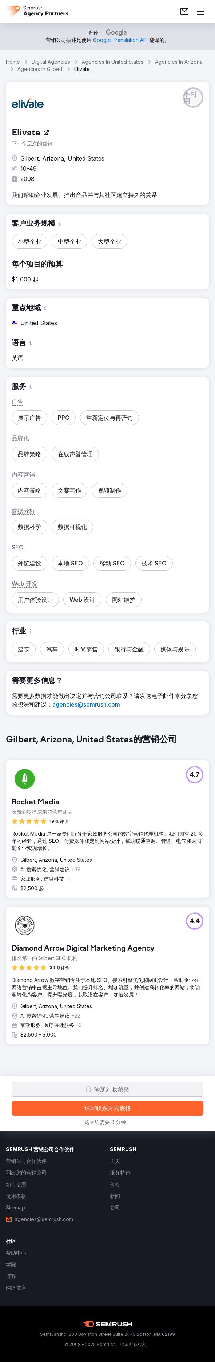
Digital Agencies (51, 62)
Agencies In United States (112, 62)
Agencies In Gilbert (40, 69)
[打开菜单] (200, 11)
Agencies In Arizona (179, 62)
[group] (107, 895)
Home (13, 62)
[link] (184, 11)
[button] (193, 97)
